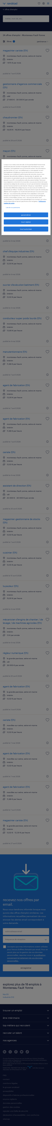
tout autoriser (26, 229)
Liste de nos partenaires (13, 207)
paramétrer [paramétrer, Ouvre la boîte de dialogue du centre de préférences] (26, 215)
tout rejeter (26, 222)
